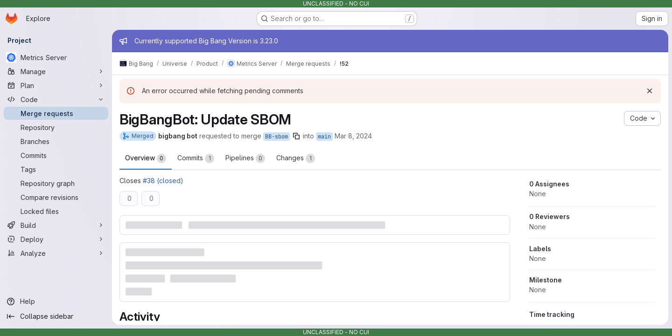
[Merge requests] (56, 113)
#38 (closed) (163, 181)
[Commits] (56, 155)
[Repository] (56, 127)
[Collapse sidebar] (56, 316)
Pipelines (245, 158)
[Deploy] (56, 239)
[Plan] (56, 85)
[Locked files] (56, 211)
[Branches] (56, 141)
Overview (145, 158)
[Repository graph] (56, 183)
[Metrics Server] (56, 57)
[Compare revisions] (56, 197)
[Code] (56, 99)
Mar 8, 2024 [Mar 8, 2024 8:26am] (353, 136)
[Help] (56, 301)
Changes (295, 158)
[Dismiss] (649, 90)
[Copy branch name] (296, 136)
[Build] (56, 225)
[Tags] (56, 169)
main (324, 136)
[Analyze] (56, 253)
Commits (195, 158)
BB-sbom (276, 136)
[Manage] (56, 71)
